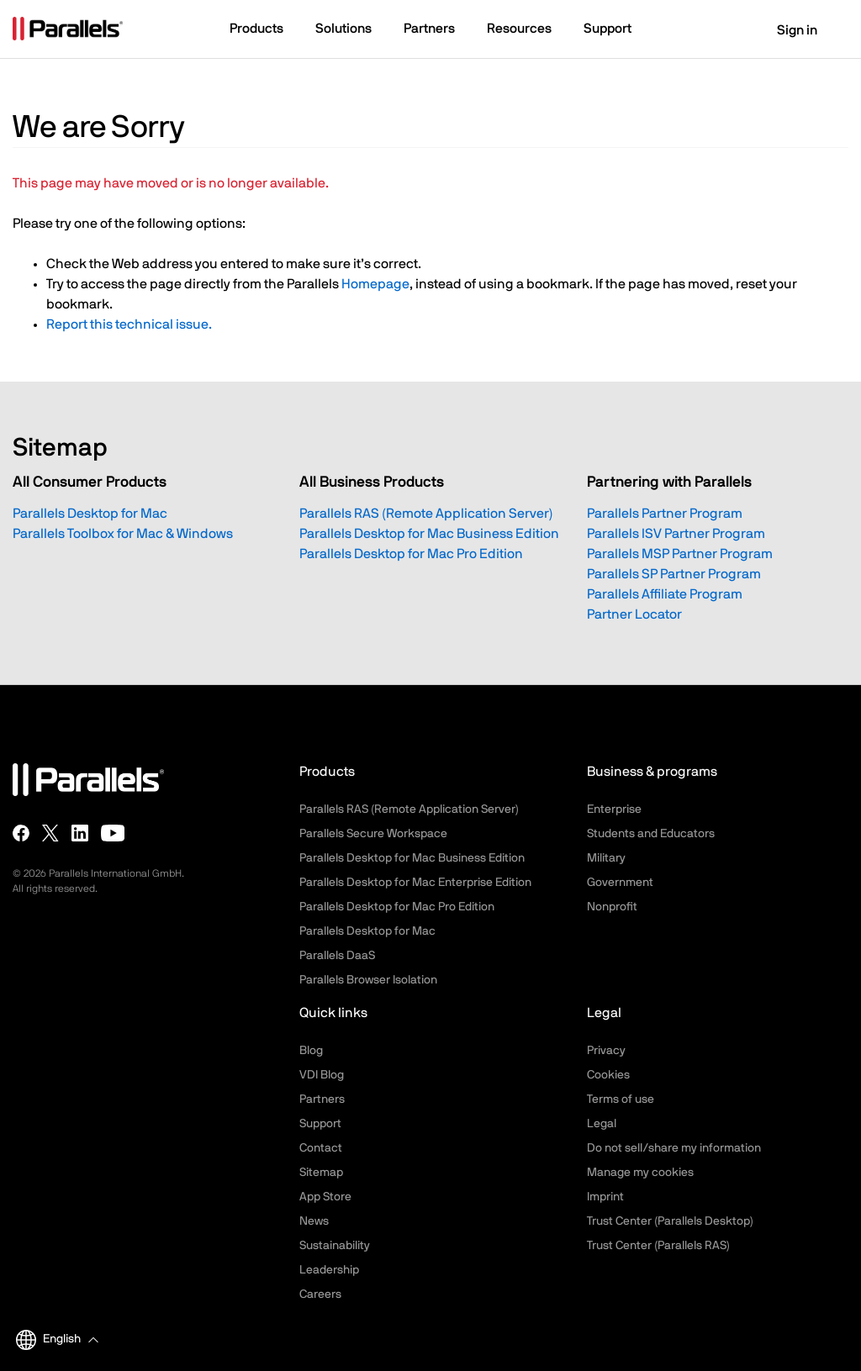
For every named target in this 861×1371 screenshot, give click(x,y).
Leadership (329, 1270)
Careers (320, 1294)
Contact (320, 1148)
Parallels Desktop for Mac (90, 513)
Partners (322, 1099)
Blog (311, 1051)
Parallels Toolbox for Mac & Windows (123, 533)
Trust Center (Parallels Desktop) (670, 1221)
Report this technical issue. (129, 324)
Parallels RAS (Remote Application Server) (426, 513)
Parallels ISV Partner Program (676, 533)
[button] (264, 30)
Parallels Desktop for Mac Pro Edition (411, 554)
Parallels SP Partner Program (674, 574)
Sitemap (321, 1173)
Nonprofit (612, 907)
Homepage (375, 284)
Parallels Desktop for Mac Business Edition (429, 533)
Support (320, 1124)
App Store (325, 1197)
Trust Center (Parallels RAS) (658, 1246)
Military (606, 858)
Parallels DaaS (337, 956)
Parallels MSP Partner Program (680, 554)
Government (620, 883)
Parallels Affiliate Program (664, 594)
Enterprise (614, 809)
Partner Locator (634, 614)
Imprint (605, 1197)
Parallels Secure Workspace (373, 834)
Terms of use (620, 1099)
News (314, 1221)
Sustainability (334, 1246)
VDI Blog (321, 1075)
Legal (601, 1124)
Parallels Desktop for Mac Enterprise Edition (415, 883)
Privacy (606, 1051)
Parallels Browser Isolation (368, 980)
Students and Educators (651, 834)
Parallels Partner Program (664, 513)
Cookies (608, 1075)
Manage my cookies (640, 1173)
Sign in (786, 30)
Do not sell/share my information (674, 1148)
